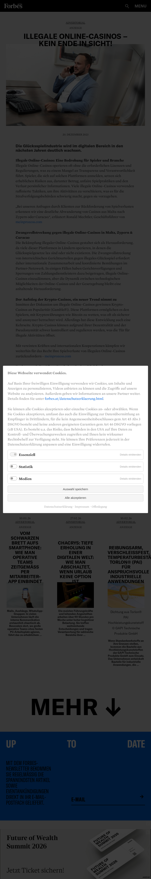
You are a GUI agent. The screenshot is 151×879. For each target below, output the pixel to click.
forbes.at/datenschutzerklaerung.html (74, 398)
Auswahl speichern (75, 489)
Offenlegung (99, 506)
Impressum (82, 506)
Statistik (26, 466)
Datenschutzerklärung (58, 506)
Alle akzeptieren (75, 498)
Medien (25, 478)
